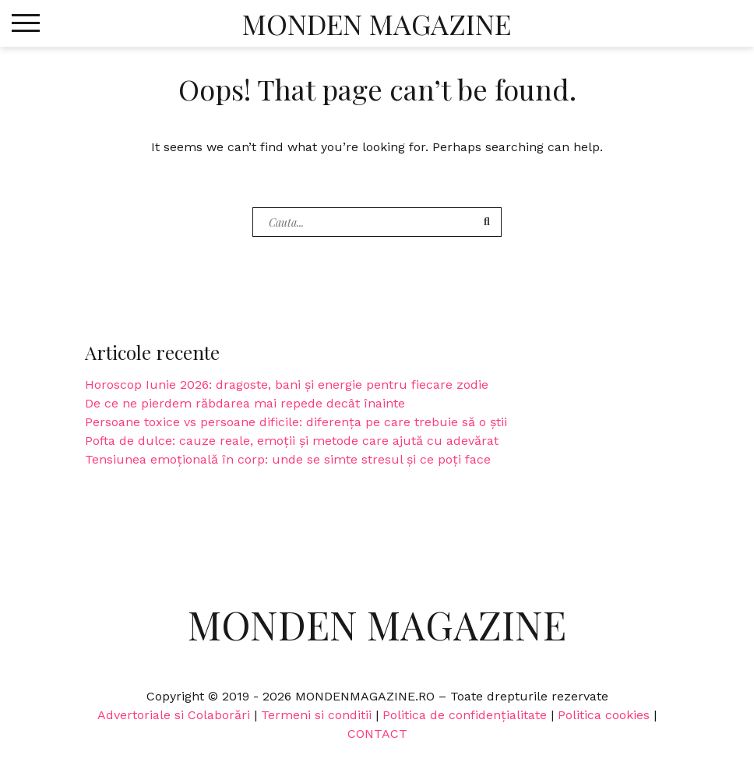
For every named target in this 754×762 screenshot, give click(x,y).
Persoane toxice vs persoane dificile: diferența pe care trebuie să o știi (296, 422)
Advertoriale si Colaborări (173, 714)
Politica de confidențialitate (464, 714)
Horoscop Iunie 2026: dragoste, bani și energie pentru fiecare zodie (286, 384)
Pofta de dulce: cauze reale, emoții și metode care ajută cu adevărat (292, 440)
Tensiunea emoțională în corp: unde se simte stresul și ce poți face (288, 459)
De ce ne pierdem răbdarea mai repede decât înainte (245, 403)
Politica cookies (604, 714)
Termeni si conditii (316, 714)
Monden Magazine (376, 23)
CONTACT (377, 733)
